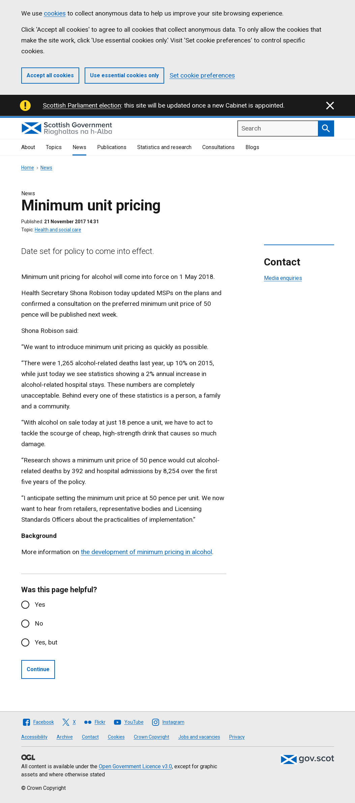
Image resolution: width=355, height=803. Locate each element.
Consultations (218, 147)
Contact (90, 737)
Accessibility (34, 737)
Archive (65, 737)
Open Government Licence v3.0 (135, 766)
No (39, 623)
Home (27, 167)
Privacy (237, 737)
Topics (54, 147)
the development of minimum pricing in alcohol (146, 552)
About (28, 147)
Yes (40, 604)
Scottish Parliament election (82, 105)
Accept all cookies (50, 75)
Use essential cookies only (124, 75)
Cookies (116, 737)
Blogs (252, 147)
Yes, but (46, 642)
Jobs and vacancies (199, 737)
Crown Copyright (151, 737)
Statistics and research (164, 147)
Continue (38, 669)
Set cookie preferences (202, 75)
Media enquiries (283, 278)
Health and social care (58, 229)
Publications (111, 147)
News (79, 147)
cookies (55, 13)
